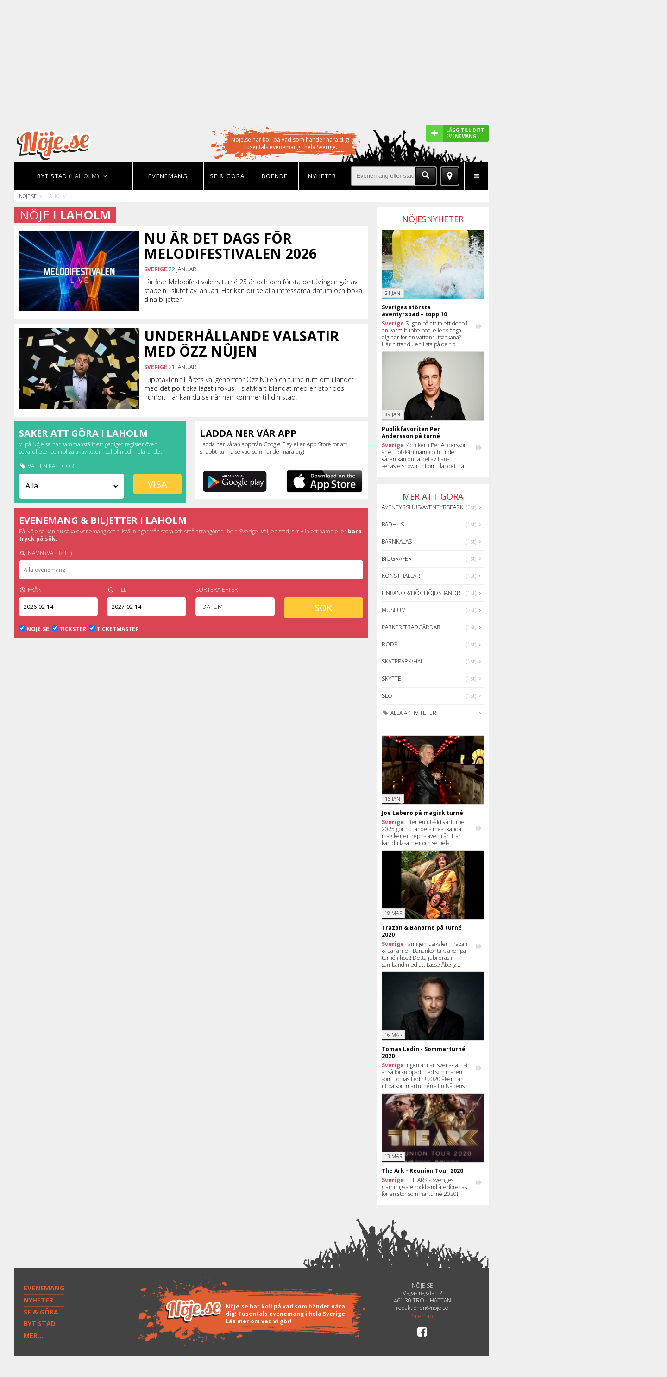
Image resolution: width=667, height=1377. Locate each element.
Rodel (391, 644)
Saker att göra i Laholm (83, 433)
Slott (390, 696)
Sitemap (422, 1316)
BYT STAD (40, 1323)
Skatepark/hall (404, 661)
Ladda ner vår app (248, 433)
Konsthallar (401, 576)
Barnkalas (397, 541)
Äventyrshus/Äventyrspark (422, 507)
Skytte (391, 678)
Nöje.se (28, 196)
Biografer (397, 559)
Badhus (393, 524)
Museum (394, 610)
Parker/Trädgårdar (411, 627)
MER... (33, 1335)
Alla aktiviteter (409, 713)
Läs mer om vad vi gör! (259, 1321)
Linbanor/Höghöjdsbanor (421, 593)
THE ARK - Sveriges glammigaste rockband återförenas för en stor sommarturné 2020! (424, 1187)
